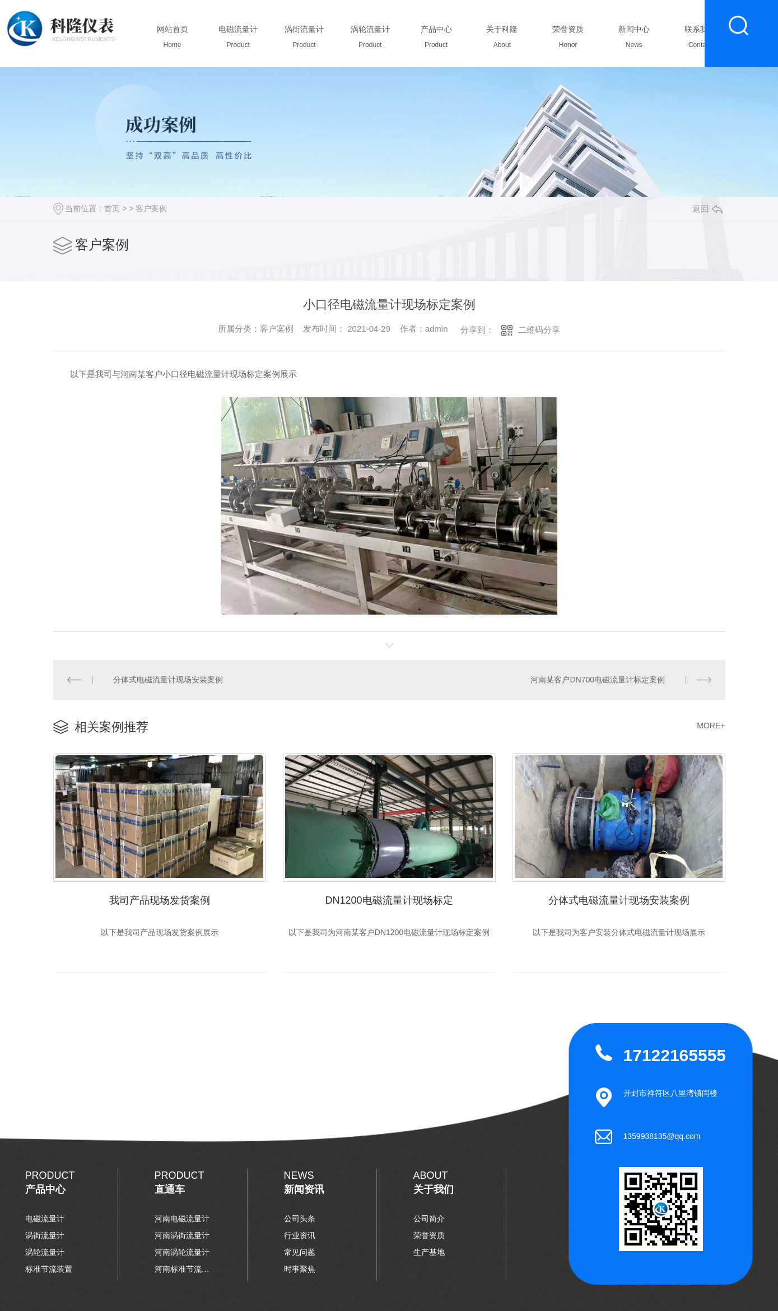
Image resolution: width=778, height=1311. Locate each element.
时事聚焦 (299, 1268)
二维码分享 (539, 329)
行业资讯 (299, 1235)
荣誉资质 (568, 40)
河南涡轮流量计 (182, 1252)
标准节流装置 (48, 1268)
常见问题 (299, 1252)
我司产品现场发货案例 (159, 900)
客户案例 (151, 208)
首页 (112, 208)
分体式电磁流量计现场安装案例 (168, 679)
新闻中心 (633, 40)
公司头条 (299, 1218)
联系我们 (700, 40)
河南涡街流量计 (182, 1235)
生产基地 (429, 1252)
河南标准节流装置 (183, 1268)
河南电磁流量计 (182, 1218)
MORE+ (711, 725)
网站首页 (172, 40)
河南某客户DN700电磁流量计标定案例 (597, 679)
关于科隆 (502, 40)
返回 (707, 208)
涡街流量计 (304, 40)
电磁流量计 (238, 40)
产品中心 (436, 40)
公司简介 (429, 1218)
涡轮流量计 (370, 40)
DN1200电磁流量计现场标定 (389, 900)
